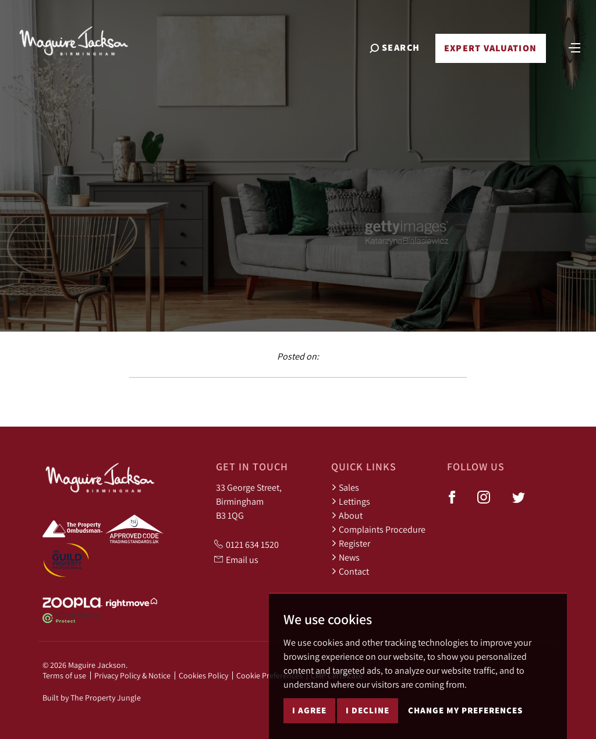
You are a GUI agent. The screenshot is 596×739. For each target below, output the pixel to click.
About (347, 515)
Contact (350, 571)
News (345, 557)
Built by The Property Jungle (91, 697)
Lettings (350, 501)
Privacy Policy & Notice (132, 675)
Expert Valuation (490, 48)
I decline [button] (367, 710)
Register (350, 543)
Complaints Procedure (378, 529)
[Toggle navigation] (574, 46)
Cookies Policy (203, 675)
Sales (345, 487)
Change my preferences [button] (465, 710)
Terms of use (64, 675)
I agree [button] (309, 710)
